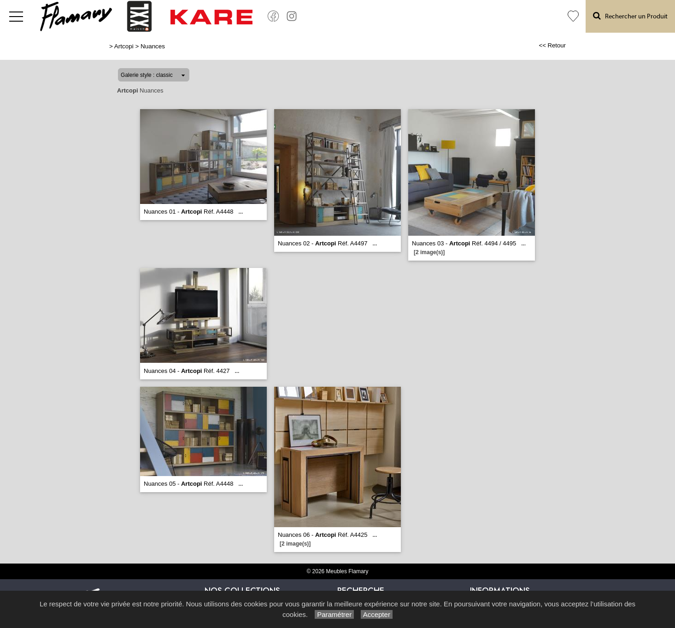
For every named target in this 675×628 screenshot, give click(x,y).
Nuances (153, 46)
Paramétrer (334, 614)
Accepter (376, 614)
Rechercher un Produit (630, 16)
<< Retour (552, 45)
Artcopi (124, 46)
